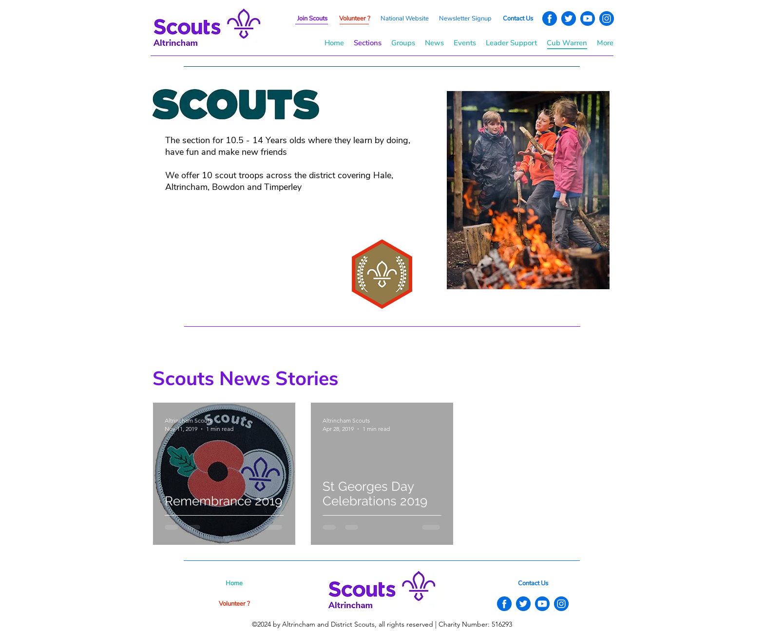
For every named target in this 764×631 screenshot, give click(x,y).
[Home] (234, 583)
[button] (465, 18)
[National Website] (404, 18)
